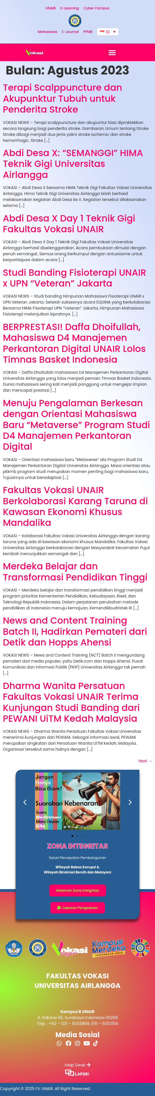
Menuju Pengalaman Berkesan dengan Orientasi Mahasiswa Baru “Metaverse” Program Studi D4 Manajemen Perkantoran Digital (76, 425)
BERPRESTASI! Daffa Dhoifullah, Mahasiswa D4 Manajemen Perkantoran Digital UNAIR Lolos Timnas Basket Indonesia (74, 343)
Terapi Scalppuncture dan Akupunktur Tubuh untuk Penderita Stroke (62, 98)
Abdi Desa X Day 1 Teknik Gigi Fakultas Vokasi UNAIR (69, 223)
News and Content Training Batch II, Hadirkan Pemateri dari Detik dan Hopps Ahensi (75, 631)
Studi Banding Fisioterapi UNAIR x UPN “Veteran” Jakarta (74, 278)
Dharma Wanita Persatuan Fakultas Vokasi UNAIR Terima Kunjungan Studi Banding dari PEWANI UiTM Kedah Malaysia (71, 702)
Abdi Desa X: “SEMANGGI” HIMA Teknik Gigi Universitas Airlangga (73, 163)
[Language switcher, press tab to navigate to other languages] (108, 32)
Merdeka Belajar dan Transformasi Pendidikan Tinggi (75, 571)
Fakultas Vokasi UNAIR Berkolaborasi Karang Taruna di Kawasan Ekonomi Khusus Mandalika (75, 506)
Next (145, 761)
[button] (112, 52)
